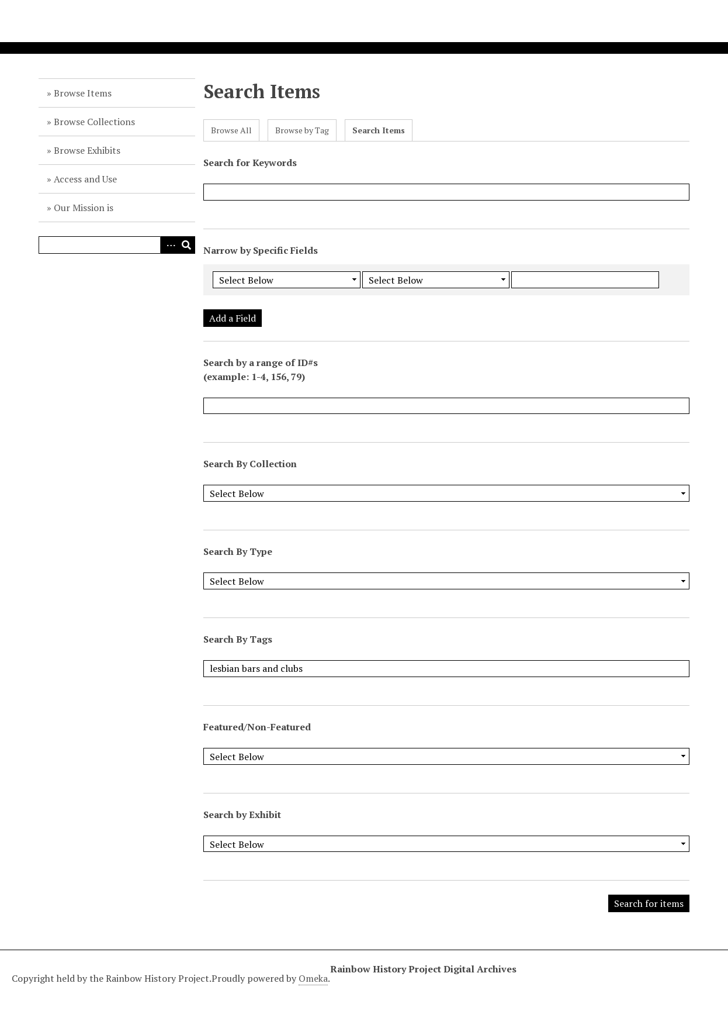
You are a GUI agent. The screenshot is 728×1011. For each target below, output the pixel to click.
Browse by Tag (302, 130)
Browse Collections (94, 121)
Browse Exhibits (87, 150)
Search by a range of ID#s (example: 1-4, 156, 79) (260, 369)
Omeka (313, 978)
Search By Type (237, 551)
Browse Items (83, 93)
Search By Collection (250, 463)
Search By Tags (237, 639)
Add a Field (232, 318)
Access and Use (85, 178)
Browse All (231, 130)
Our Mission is (83, 207)
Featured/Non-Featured (257, 726)
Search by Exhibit (242, 814)
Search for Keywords (250, 162)
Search (186, 245)
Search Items (378, 130)
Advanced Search (169, 245)
